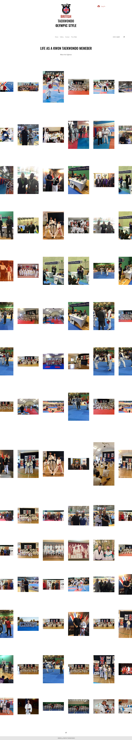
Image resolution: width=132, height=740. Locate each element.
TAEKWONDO (66, 20)
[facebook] (124, 37)
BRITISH (66, 16)
